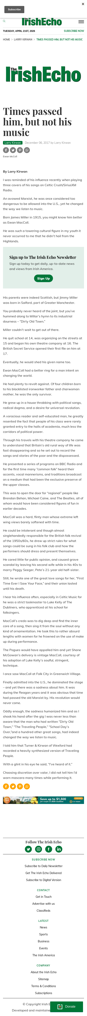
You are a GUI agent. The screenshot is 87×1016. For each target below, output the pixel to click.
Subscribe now (74, 30)
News (43, 927)
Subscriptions (43, 993)
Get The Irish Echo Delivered (43, 873)
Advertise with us (43, 904)
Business (43, 941)
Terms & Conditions (43, 986)
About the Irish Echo (44, 972)
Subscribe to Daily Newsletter (44, 866)
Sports (43, 934)
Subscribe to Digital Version (43, 880)
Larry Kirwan (23, 39)
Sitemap (43, 979)
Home (6, 39)
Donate (70, 1006)
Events (43, 948)
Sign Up (43, 278)
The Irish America (43, 955)
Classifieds (43, 910)
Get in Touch (44, 897)
